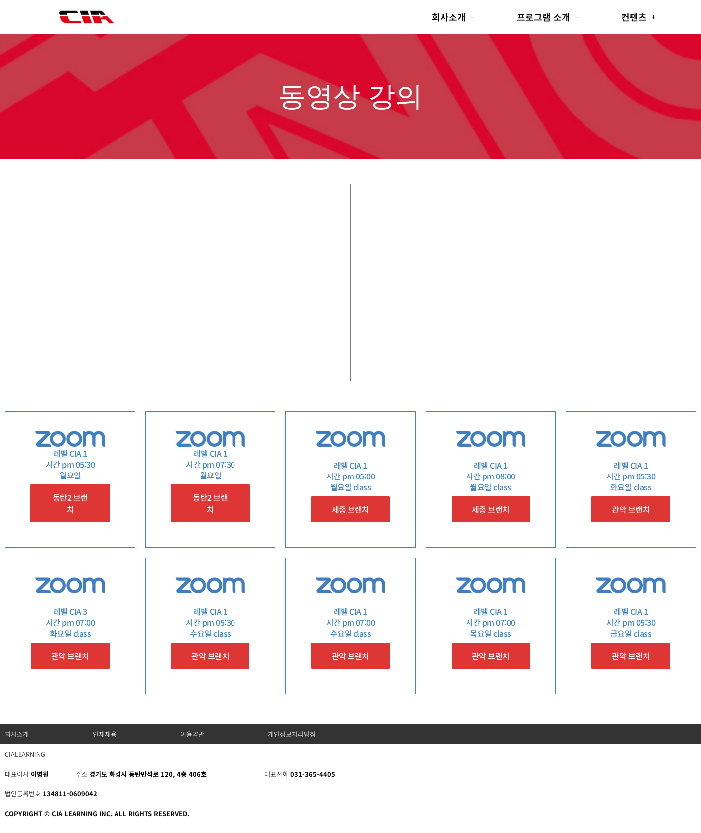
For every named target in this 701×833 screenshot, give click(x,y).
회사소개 (453, 16)
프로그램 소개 (548, 16)
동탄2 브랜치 (70, 503)
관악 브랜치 (631, 509)
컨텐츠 (638, 16)
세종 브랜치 (350, 509)
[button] (453, 17)
